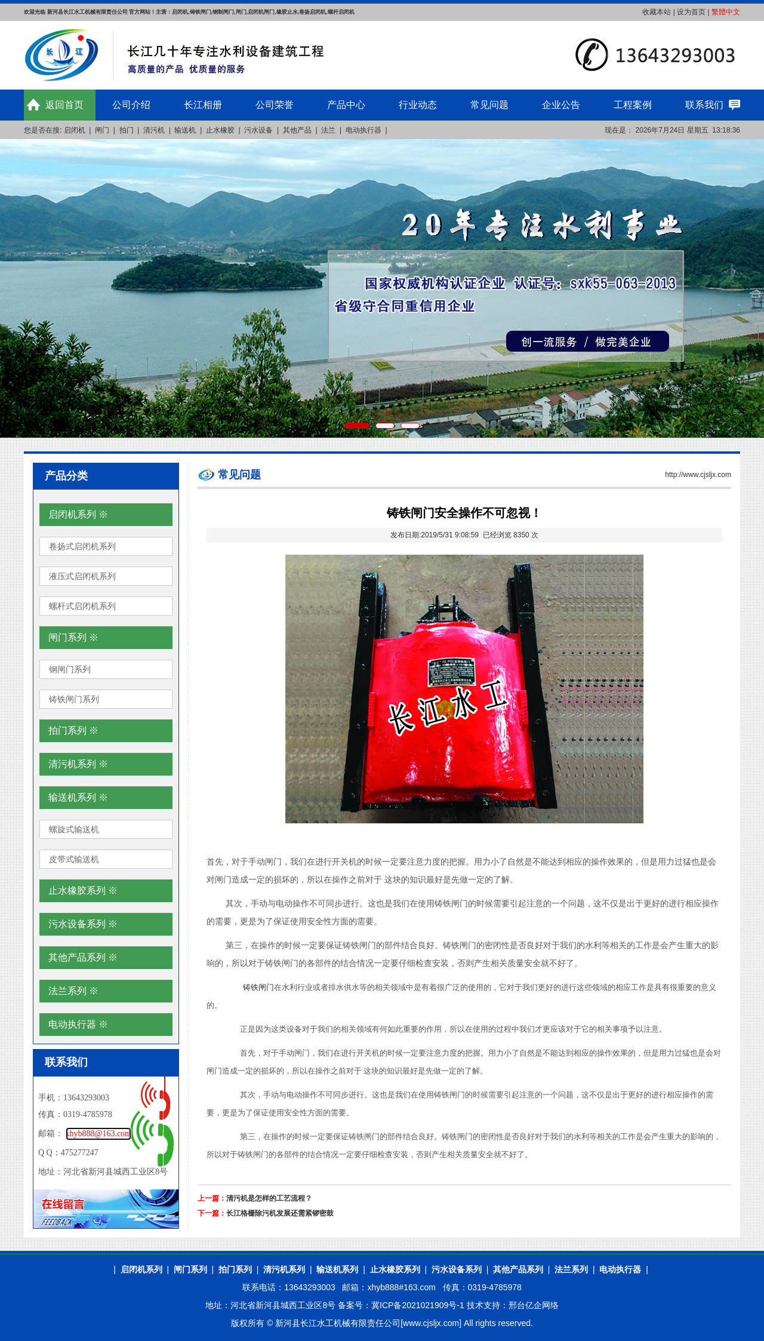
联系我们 (704, 105)
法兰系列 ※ (73, 991)
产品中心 (346, 105)
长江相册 (203, 105)
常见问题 (489, 105)
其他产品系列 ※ (83, 957)
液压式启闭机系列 (82, 576)
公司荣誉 (274, 105)
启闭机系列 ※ (78, 514)
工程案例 (633, 105)
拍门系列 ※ (73, 730)
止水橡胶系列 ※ (83, 890)
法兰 (328, 130)
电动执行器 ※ (78, 1024)
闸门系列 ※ (73, 637)
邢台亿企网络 (534, 1305)
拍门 (126, 130)
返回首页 (64, 105)
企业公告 (561, 105)
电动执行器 (363, 130)
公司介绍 (131, 105)
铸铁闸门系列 (74, 699)
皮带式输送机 (74, 859)
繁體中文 (725, 12)
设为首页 (691, 12)
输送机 (185, 130)
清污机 (154, 130)
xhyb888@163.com (99, 1133)
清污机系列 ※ (78, 764)
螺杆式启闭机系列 (82, 606)
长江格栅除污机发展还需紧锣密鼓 (280, 1213)
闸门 (102, 130)
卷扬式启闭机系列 (82, 546)
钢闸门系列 (70, 669)
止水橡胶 (220, 130)
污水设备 (258, 130)
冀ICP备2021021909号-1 (417, 1305)
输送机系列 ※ (78, 797)
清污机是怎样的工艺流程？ (269, 1198)
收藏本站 (656, 12)
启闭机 (74, 130)
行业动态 (418, 105)
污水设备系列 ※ (83, 924)
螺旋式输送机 (74, 829)
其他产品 (297, 130)
